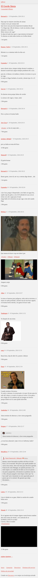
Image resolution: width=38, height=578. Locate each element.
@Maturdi (16, 257)
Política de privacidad (7, 571)
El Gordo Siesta (8, 6)
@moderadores (5, 524)
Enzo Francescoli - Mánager (13, 458)
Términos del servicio (28, 567)
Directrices (17, 567)
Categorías (9, 567)
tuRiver (3, 2)
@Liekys (3, 128)
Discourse (11, 575)
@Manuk (10, 257)
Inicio (2, 567)
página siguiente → (7, 556)
